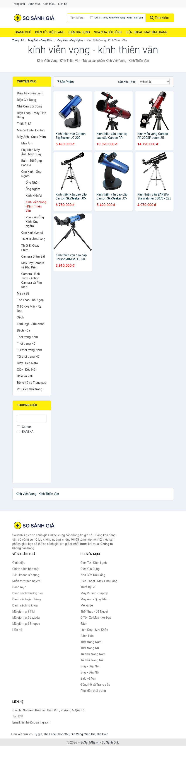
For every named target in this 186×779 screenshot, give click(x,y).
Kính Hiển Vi (34, 195)
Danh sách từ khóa (25, 605)
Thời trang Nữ (26, 343)
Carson (24, 427)
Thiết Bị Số (24, 124)
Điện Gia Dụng (79, 32)
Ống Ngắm (33, 189)
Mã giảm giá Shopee (26, 623)
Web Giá (90, 734)
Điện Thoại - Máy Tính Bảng (146, 32)
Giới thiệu (49, 3)
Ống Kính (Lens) (32, 232)
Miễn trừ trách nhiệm (26, 581)
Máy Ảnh (27, 143)
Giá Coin (102, 734)
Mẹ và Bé (23, 293)
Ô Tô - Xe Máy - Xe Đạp (29, 309)
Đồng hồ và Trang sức (31, 382)
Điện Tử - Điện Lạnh (50, 32)
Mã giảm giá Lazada (26, 617)
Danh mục (34, 3)
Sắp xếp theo (126, 81)
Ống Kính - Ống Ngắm (70, 40)
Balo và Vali (25, 376)
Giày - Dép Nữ (26, 369)
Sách (20, 317)
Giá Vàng (77, 734)
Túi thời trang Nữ (28, 356)
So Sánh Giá (110, 742)
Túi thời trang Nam (29, 350)
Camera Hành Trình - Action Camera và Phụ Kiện (31, 280)
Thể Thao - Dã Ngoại (30, 300)
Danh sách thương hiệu (28, 593)
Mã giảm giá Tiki (23, 611)
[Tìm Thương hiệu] (32, 418)
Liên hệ (62, 3)
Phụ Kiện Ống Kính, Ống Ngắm (35, 222)
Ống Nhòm (33, 182)
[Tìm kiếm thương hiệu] (78, 17)
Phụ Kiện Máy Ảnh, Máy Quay (31, 152)
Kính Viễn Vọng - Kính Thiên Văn (36, 206)
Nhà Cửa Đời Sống (108, 32)
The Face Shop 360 (56, 734)
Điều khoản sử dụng (25, 575)
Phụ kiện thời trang (29, 389)
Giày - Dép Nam (27, 363)
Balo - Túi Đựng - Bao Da (32, 163)
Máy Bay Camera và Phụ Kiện (32, 265)
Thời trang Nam (27, 337)
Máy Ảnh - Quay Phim (40, 40)
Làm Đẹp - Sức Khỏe (30, 324)
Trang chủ (18, 3)
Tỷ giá (38, 734)
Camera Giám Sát (33, 256)
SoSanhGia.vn (89, 742)
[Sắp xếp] (154, 81)
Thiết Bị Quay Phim (30, 248)
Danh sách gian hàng (26, 599)
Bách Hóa (23, 330)
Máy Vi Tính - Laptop (31, 130)
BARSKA (25, 431)
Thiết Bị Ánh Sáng (33, 239)
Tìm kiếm (159, 18)
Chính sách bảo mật (25, 569)
